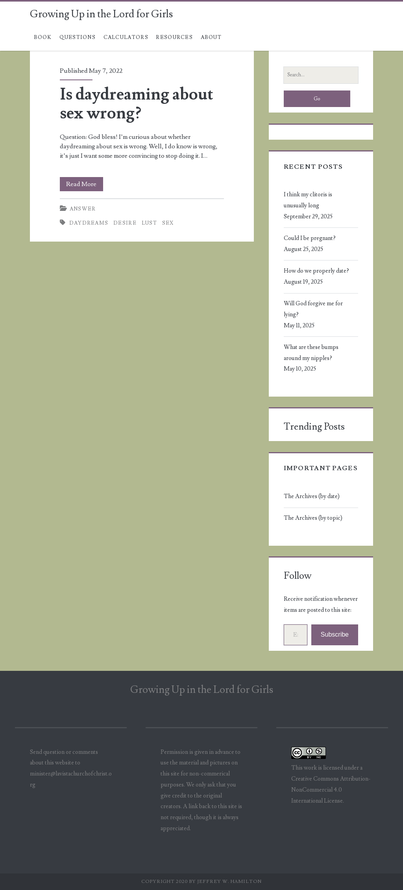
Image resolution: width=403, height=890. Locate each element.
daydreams (89, 223)
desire (125, 223)
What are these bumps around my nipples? (311, 352)
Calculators (126, 37)
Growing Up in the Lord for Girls (101, 14)
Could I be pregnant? (310, 238)
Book (43, 37)
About (211, 37)
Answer (83, 209)
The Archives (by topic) (313, 518)
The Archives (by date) (312, 496)
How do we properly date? (316, 271)
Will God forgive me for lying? (313, 309)
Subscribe (335, 634)
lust (149, 223)
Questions (77, 37)
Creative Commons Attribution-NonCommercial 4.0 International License (331, 790)
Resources (174, 37)
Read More (84, 184)
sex (168, 223)
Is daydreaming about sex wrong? (136, 104)
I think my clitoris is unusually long (308, 200)
